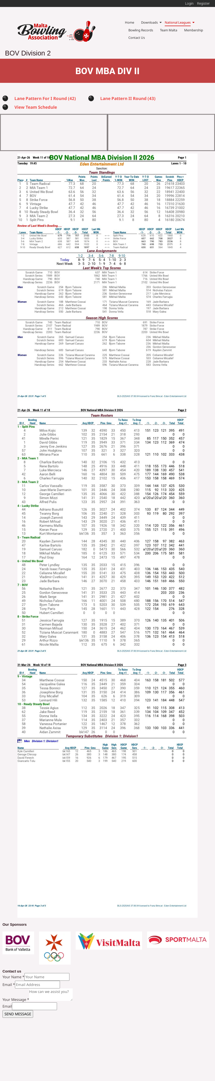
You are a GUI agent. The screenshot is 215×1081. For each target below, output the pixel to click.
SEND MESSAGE (17, 1027)
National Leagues (178, 22)
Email (8, 998)
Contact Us (136, 37)
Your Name (13, 990)
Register (203, 3)
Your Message (15, 1013)
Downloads (149, 22)
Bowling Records (140, 30)
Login (189, 3)
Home (129, 22)
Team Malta (168, 30)
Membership (193, 30)
